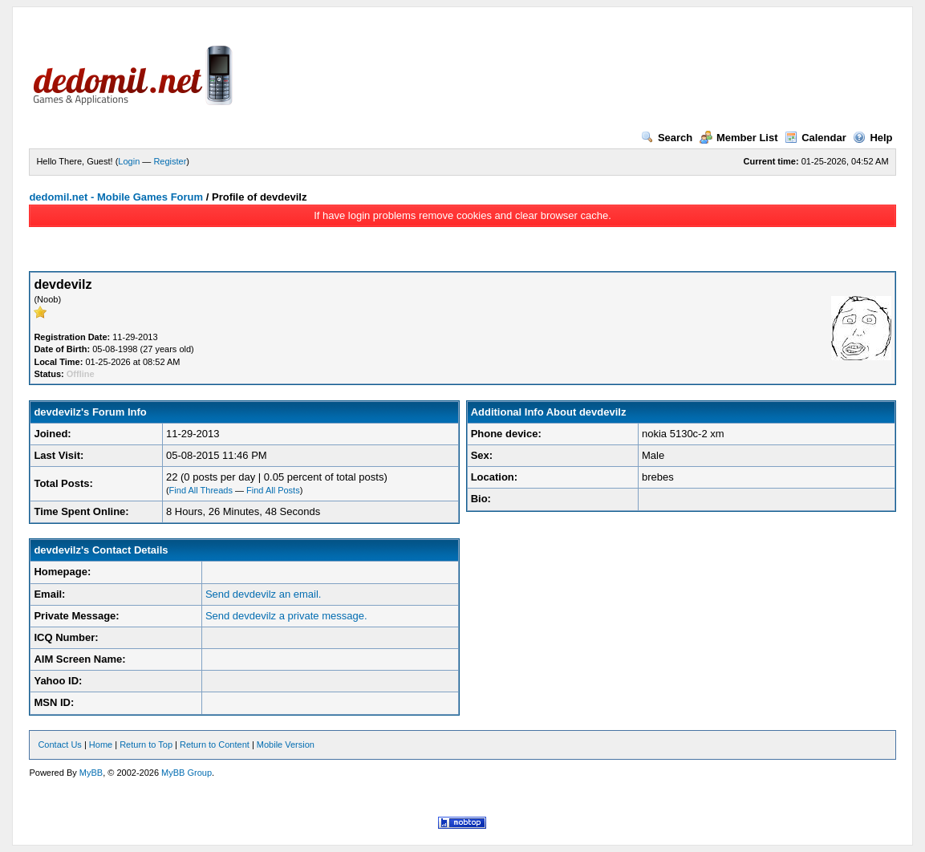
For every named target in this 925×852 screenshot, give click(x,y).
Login (129, 161)
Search (666, 138)
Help (872, 138)
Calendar (815, 138)
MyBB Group (186, 772)
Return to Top (146, 744)
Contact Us (59, 744)
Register (169, 161)
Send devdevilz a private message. (286, 616)
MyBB (91, 772)
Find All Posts (273, 490)
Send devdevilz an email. (263, 594)
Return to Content (215, 744)
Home (100, 744)
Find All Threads (201, 490)
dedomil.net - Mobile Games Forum (116, 197)
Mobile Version (285, 744)
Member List (739, 138)
